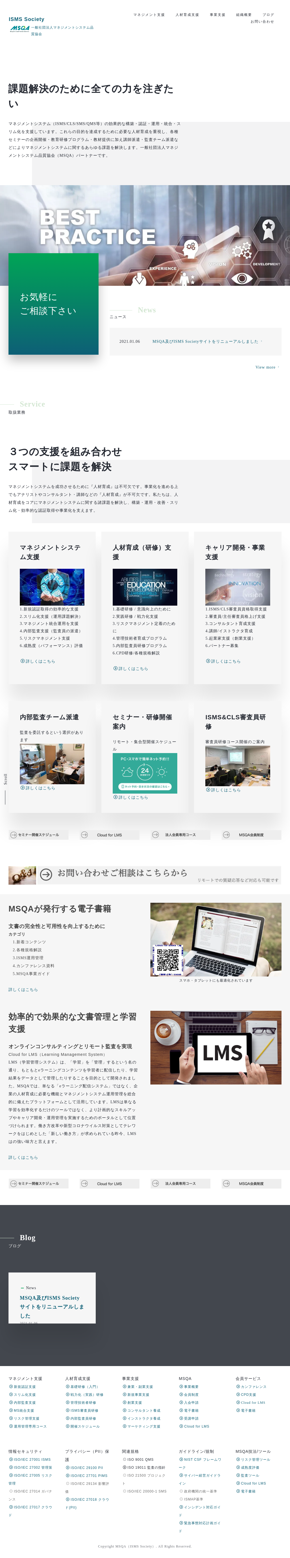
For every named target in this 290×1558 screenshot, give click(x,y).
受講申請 (189, 1418)
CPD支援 (246, 1395)
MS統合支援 (21, 1411)
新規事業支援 (136, 1395)
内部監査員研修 (81, 1418)
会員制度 (189, 1395)
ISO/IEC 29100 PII (84, 1468)
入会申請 (189, 1403)
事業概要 (189, 1387)
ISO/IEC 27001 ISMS (30, 1460)
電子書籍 (189, 1411)
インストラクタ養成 (142, 1418)
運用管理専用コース (28, 1426)
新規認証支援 (22, 1387)
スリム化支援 (22, 1395)
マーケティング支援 (142, 1426)
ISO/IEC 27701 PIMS (86, 1476)
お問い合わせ (262, 22)
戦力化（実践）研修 (85, 1395)
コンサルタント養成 (142, 1411)
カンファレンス (251, 1387)
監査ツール (247, 1475)
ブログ (268, 15)
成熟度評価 (247, 1468)
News (31, 1337)
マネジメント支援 (149, 15)
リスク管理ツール (253, 1460)
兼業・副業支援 (138, 1387)
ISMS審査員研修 (82, 1411)
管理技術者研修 (81, 1403)
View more (268, 431)
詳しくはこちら (38, 809)
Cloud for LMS (194, 1426)
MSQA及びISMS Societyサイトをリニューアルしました (52, 1356)
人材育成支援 (187, 15)
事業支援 (218, 15)
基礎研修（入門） (83, 1387)
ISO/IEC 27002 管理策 (30, 1468)
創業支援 (132, 1403)
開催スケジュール (83, 1426)
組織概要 (244, 15)
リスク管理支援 (24, 1418)
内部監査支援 (22, 1403)
